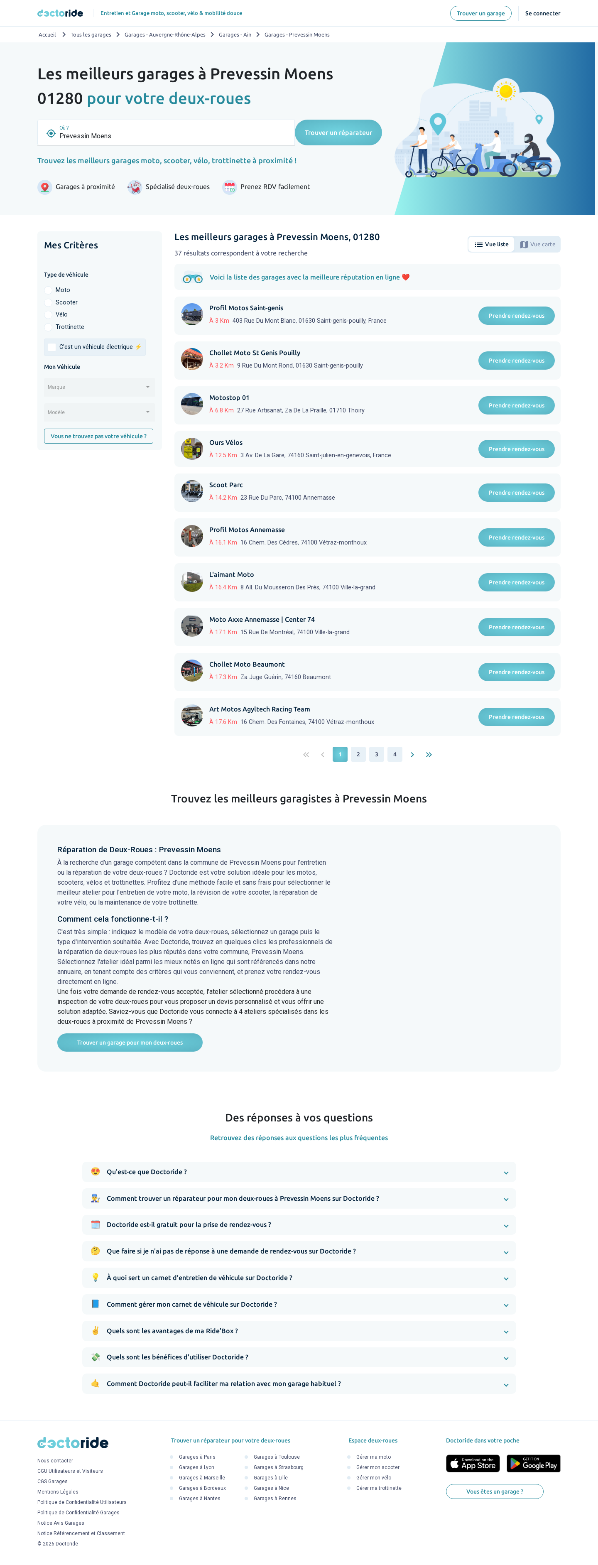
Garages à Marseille (202, 1478)
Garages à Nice (271, 1488)
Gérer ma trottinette (379, 1488)
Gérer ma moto (373, 1457)
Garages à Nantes (200, 1498)
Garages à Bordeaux (202, 1488)
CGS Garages (52, 1482)
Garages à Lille (271, 1478)
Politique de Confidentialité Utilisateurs (82, 1503)
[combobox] (100, 390)
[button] (299, 1172)
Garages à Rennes (275, 1498)
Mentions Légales (57, 1492)
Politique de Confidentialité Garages (78, 1513)
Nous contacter (55, 1461)
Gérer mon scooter (377, 1467)
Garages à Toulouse (277, 1457)
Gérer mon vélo (373, 1478)
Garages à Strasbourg (279, 1467)
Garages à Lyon (196, 1467)
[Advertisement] (99, 584)
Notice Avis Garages (60, 1523)
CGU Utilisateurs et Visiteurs (70, 1471)
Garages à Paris (197, 1457)
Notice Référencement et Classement (81, 1534)
